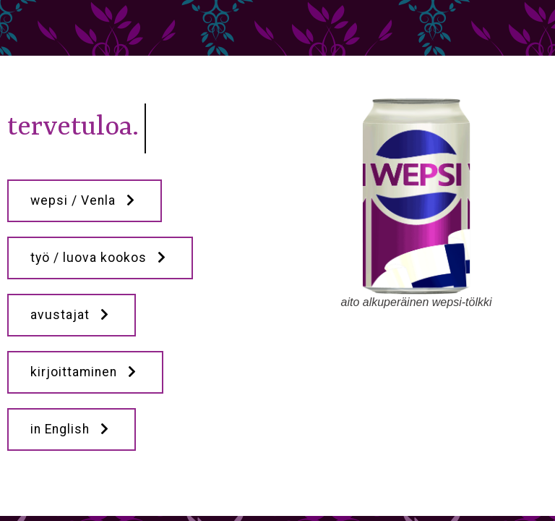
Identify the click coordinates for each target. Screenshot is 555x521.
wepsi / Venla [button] (84, 200)
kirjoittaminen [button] (85, 372)
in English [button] (71, 429)
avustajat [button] (71, 315)
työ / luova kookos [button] (100, 257)
